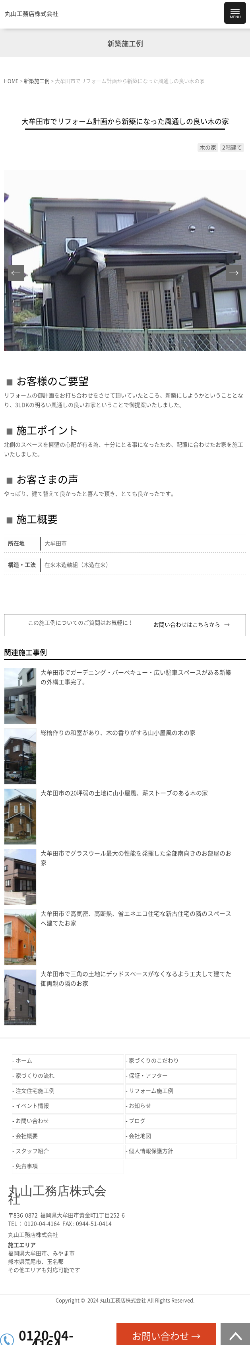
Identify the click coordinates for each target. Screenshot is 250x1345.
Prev (16, 273)
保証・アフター (148, 1075)
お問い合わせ (32, 1121)
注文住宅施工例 (35, 1091)
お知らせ (140, 1106)
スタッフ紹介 (32, 1151)
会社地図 (140, 1136)
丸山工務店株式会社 (31, 14)
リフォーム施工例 (151, 1091)
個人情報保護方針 (151, 1151)
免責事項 (27, 1166)
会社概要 (27, 1136)
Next (234, 273)
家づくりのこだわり (154, 1060)
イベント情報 (32, 1106)
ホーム (24, 1060)
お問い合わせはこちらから (186, 624)
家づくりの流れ (35, 1075)
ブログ (137, 1121)
